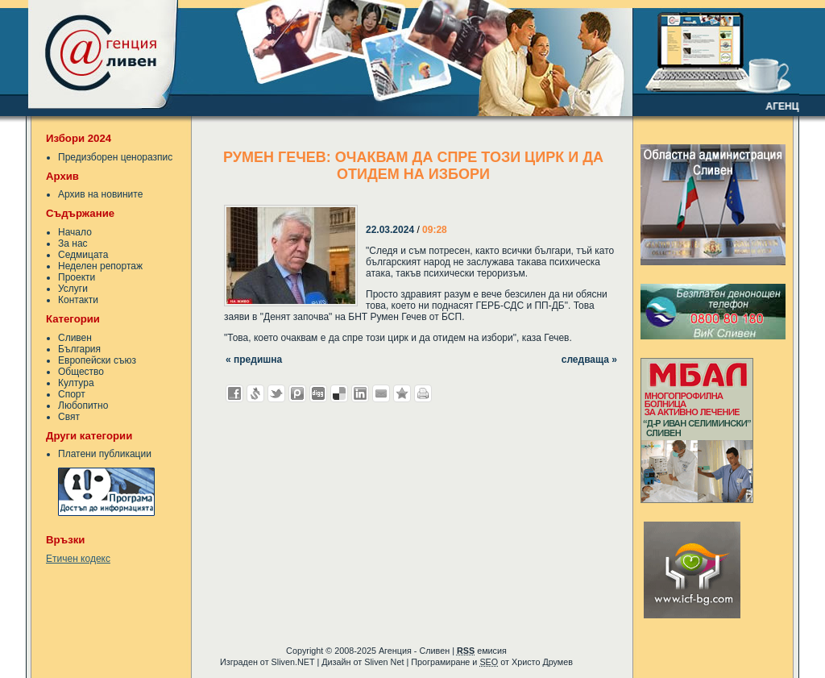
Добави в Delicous (339, 393)
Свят (69, 416)
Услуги (73, 288)
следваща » (589, 359)
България (79, 349)
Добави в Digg (318, 393)
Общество (81, 371)
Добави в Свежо (255, 393)
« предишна (254, 359)
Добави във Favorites (402, 393)
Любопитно (83, 405)
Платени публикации (104, 454)
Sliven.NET (293, 662)
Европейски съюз (97, 360)
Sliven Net (384, 662)
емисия (482, 650)
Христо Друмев (542, 662)
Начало (75, 232)
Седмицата (83, 254)
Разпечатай (423, 393)
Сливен (75, 337)
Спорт (71, 394)
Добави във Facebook (234, 393)
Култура (76, 383)
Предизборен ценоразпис (115, 157)
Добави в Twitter (276, 393)
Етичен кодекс (78, 558)
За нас (73, 243)
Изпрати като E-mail (381, 393)
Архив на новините (100, 194)
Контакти (78, 300)
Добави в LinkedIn (360, 393)
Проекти (76, 277)
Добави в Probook (297, 393)
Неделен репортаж (100, 266)
